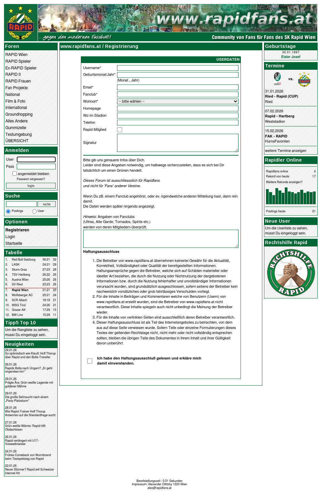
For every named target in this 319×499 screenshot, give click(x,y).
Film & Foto (15, 101)
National (12, 95)
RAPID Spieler (18, 61)
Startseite (13, 243)
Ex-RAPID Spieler (21, 68)
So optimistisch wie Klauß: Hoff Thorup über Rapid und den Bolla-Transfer (30, 355)
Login (10, 237)
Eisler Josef (291, 57)
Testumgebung (18, 134)
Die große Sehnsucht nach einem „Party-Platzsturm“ (26, 399)
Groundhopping (19, 114)
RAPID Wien (16, 55)
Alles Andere (16, 121)
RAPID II (13, 74)
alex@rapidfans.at (159, 488)
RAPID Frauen (18, 81)
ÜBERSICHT (17, 141)
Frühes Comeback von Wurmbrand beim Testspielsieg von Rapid (28, 457)
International (16, 108)
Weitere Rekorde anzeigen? (284, 182)
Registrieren (17, 230)
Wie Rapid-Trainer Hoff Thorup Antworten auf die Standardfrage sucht (30, 413)
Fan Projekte (16, 88)
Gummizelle (15, 128)
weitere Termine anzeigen (285, 151)
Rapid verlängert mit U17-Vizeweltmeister (22, 442)
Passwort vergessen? (31, 179)
